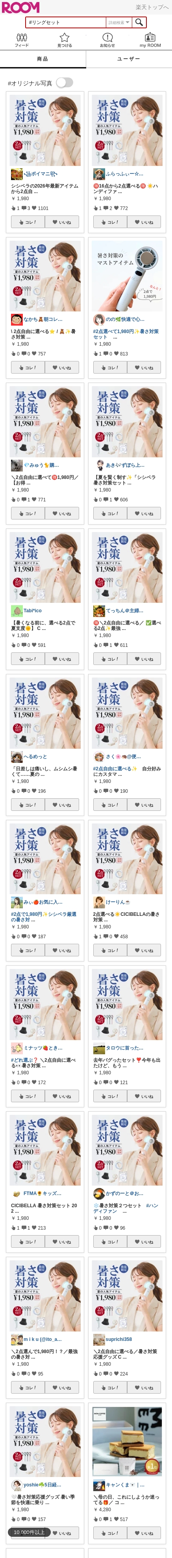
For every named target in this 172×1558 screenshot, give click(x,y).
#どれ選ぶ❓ (25, 1060)
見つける (64, 40)
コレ (31, 222)
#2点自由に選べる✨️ (115, 769)
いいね (65, 222)
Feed (21, 40)
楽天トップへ (152, 7)
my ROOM (150, 40)
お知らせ (107, 40)
